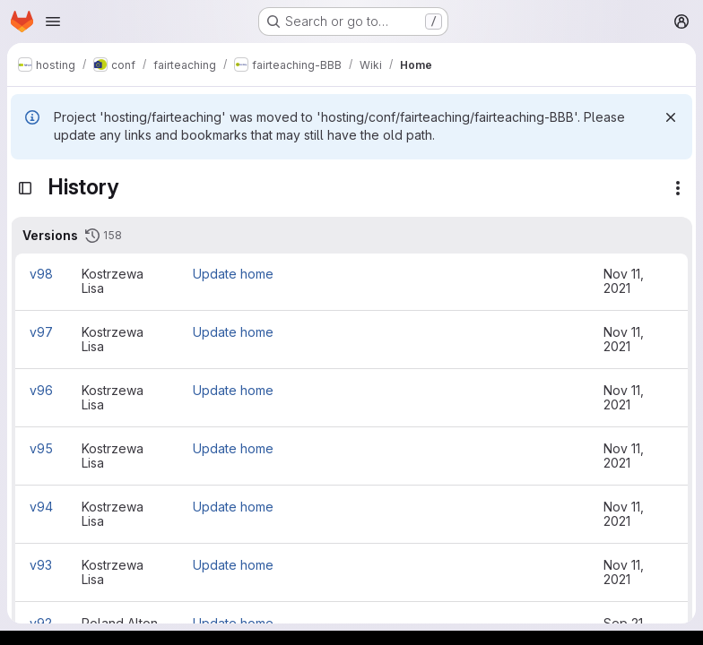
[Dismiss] (670, 117)
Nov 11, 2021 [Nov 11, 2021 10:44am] (623, 572)
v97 (41, 332)
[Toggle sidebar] (25, 188)
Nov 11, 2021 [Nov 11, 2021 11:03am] (623, 281)
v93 (41, 564)
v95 (41, 448)
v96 (41, 390)
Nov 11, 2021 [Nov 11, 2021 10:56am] (623, 397)
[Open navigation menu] (53, 21)
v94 (41, 506)
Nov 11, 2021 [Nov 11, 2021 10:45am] (623, 514)
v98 (41, 273)
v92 (41, 623)
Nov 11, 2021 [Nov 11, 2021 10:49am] (623, 455)
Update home (233, 273)
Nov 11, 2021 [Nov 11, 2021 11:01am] (623, 339)
